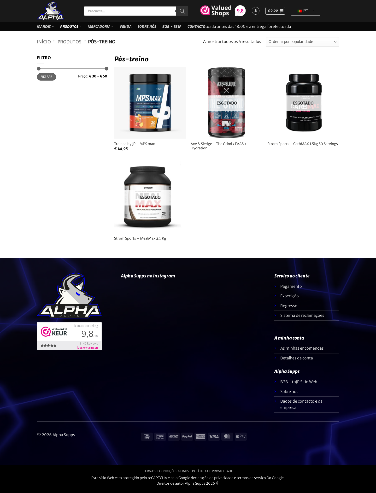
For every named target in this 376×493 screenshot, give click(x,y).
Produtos (71, 28)
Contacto (196, 28)
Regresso (288, 308)
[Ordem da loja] (302, 44)
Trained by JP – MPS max (134, 147)
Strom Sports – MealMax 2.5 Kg (140, 241)
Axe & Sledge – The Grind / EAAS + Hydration (219, 149)
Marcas (45, 28)
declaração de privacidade (212, 481)
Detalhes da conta (296, 360)
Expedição (289, 298)
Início (44, 44)
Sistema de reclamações (302, 318)
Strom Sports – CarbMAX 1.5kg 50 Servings (302, 147)
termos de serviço (251, 481)
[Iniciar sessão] (255, 11)
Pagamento (291, 289)
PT (303, 10)
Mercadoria (100, 28)
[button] (275, 11)
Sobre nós (147, 28)
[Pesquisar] (182, 11)
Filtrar (47, 79)
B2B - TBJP (171, 28)
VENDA (125, 28)
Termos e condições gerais (166, 474)
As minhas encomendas (302, 351)
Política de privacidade (212, 474)
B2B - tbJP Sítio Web (298, 384)
